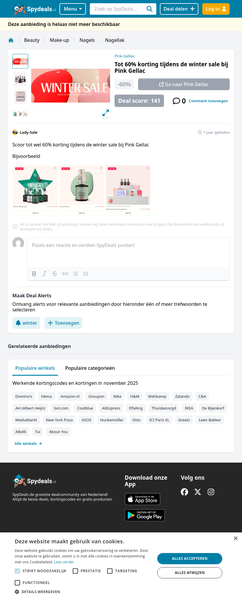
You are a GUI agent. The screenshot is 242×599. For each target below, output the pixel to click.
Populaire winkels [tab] (35, 368)
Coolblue (85, 408)
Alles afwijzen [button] (190, 572)
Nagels (87, 40)
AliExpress (111, 408)
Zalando (182, 396)
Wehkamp (157, 396)
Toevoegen (63, 323)
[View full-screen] (105, 112)
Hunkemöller (111, 420)
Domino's (23, 396)
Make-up (59, 40)
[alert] (121, 565)
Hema (46, 396)
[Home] (11, 40)
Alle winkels (28, 443)
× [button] (235, 539)
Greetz (184, 420)
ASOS (86, 420)
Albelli (20, 431)
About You (58, 431)
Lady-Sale (28, 132)
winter (26, 323)
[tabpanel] (121, 412)
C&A (202, 396)
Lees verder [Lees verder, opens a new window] (64, 562)
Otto (136, 420)
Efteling (135, 408)
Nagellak (115, 40)
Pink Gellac (125, 56)
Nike (117, 396)
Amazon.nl (70, 396)
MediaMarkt (26, 420)
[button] (83, 592)
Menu (73, 9)
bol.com (61, 408)
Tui (37, 431)
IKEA (189, 408)
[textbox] (128, 252)
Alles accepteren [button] (190, 558)
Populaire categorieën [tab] (90, 368)
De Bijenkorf (213, 408)
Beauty (31, 40)
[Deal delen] (179, 9)
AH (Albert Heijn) (30, 408)
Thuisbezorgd (164, 408)
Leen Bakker (210, 420)
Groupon (96, 396)
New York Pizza (59, 420)
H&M (134, 396)
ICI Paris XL (159, 420)
